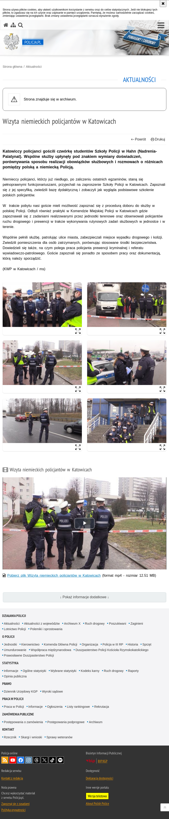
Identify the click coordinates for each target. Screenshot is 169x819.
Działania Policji (14, 615)
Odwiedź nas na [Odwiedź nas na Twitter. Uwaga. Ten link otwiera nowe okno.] (44, 760)
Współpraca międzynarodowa (51, 650)
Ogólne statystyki (34, 671)
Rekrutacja (101, 706)
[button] (161, 25)
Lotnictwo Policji (15, 629)
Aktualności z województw (42, 623)
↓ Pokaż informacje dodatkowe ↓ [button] (84, 597)
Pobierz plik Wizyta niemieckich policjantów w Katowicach (54, 575)
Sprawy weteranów (59, 737)
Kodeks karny (90, 671)
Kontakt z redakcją (12, 778)
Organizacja (90, 644)
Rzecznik (10, 737)
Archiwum (95, 722)
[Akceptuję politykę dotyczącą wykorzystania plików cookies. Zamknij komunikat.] (163, 3)
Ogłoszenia (54, 706)
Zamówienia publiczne (18, 714)
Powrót (138, 139)
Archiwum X (72, 623)
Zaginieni (136, 623)
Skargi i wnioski (31, 737)
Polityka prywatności (13, 810)
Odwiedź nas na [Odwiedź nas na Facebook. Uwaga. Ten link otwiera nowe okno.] (20, 760)
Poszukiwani (117, 623)
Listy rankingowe (78, 706)
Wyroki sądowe (52, 691)
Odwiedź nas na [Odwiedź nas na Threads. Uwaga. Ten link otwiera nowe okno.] (36, 760)
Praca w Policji (13, 699)
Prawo (6, 683)
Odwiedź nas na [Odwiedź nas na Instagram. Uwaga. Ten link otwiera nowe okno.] (28, 760)
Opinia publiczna (15, 676)
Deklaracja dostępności (99, 778)
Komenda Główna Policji (60, 644)
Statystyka (10, 663)
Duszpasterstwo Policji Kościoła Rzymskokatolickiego (111, 650)
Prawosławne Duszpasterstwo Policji (29, 655)
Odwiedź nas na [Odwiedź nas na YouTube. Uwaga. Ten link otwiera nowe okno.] (12, 760)
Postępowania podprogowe (65, 722)
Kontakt (8, 729)
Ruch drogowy (95, 623)
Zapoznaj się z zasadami (15, 803)
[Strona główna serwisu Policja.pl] (6, 25)
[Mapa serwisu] (13, 25)
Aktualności (34, 66)
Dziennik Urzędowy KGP (21, 691)
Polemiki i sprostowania (46, 629)
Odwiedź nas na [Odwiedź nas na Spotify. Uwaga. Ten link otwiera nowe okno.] (60, 760)
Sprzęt (146, 644)
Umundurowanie (15, 650)
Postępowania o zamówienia (23, 722)
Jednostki (10, 644)
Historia (133, 644)
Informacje (11, 671)
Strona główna (12, 66)
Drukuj (158, 139)
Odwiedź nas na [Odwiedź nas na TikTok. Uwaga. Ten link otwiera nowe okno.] (52, 760)
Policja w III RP (113, 644)
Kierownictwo (30, 644)
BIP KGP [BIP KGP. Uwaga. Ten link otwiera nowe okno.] (102, 761)
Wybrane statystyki (63, 671)
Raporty (133, 671)
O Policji (8, 636)
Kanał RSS (4, 760)
